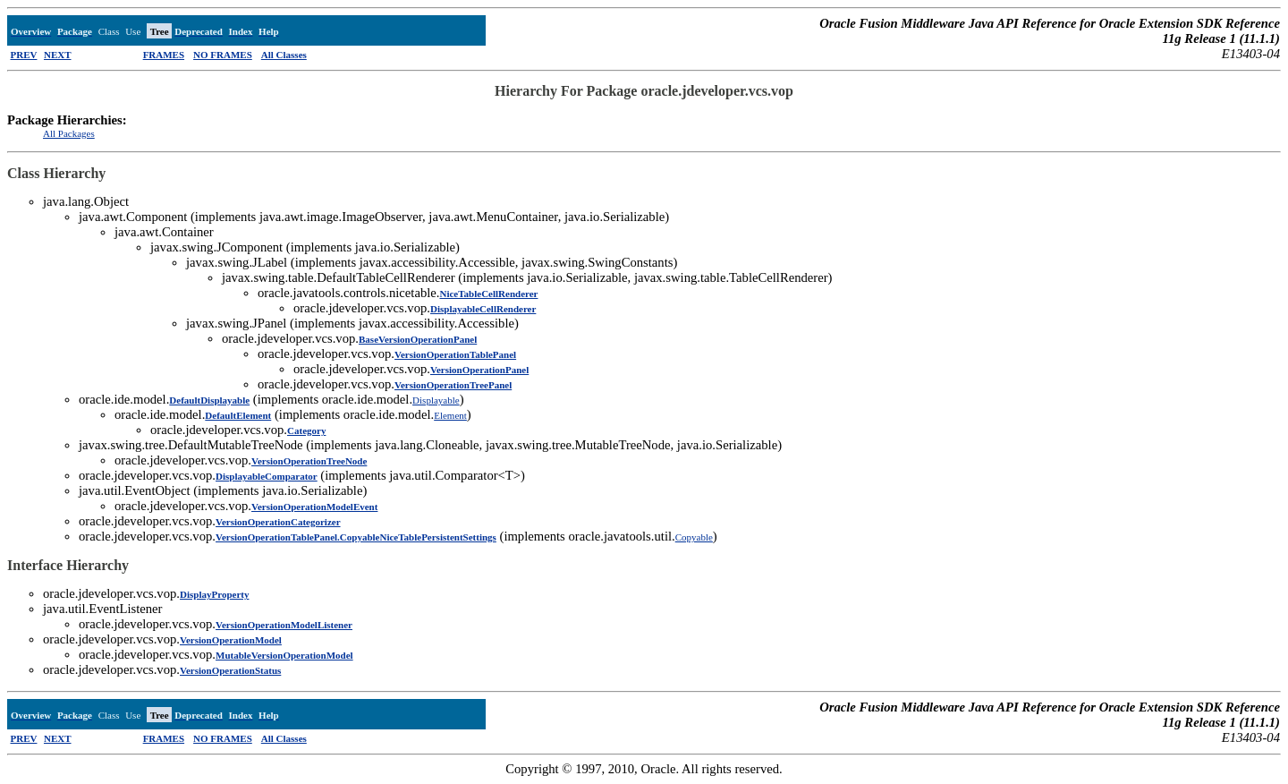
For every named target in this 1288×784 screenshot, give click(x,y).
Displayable (436, 400)
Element (450, 415)
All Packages (69, 133)
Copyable (694, 537)
